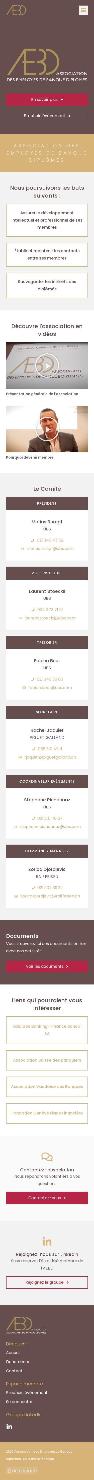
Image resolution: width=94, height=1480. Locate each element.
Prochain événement (27, 1392)
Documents (17, 1361)
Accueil (13, 1352)
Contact (14, 1371)
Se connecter (19, 1401)
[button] (83, 10)
